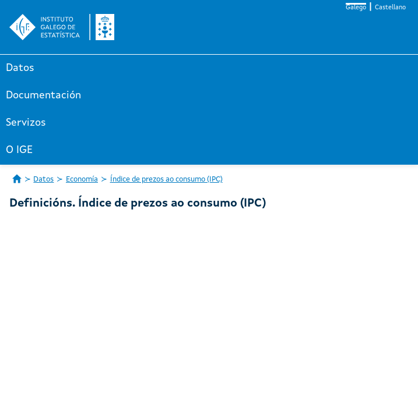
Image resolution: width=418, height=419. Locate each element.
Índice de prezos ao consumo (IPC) (166, 179)
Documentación (43, 95)
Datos (20, 68)
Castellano (390, 8)
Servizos (26, 123)
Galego (356, 8)
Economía (82, 179)
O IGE (19, 150)
